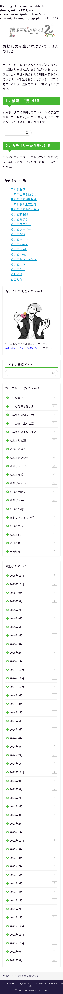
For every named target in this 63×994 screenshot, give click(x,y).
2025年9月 (33, 593)
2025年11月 (33, 575)
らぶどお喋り (19, 219)
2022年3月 (33, 900)
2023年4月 (33, 806)
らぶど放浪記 (19, 214)
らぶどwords (19, 239)
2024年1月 (33, 763)
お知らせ (16, 274)
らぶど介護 (18, 234)
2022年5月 (33, 883)
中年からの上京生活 (24, 204)
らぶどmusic (19, 244)
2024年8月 (33, 704)
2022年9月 (33, 849)
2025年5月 (33, 627)
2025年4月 (33, 635)
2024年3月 (33, 746)
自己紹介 (16, 279)
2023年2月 (33, 823)
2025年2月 (33, 653)
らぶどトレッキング (24, 259)
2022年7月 (33, 866)
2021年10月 (33, 943)
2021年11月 (33, 934)
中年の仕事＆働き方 (24, 194)
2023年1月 (33, 832)
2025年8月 (33, 601)
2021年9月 (33, 951)
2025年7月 (33, 610)
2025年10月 (33, 584)
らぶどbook (19, 249)
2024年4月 (33, 738)
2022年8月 (33, 858)
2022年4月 (33, 892)
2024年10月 (33, 687)
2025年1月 (33, 661)
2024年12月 (33, 670)
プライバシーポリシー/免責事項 (16, 983)
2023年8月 (33, 789)
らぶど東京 (18, 264)
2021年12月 (33, 926)
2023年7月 (33, 798)
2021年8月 (33, 960)
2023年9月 (33, 781)
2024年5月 (33, 729)
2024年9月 (33, 695)
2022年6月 (33, 875)
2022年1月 (33, 917)
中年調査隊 (18, 189)
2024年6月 (33, 721)
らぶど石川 (18, 269)
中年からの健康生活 (24, 199)
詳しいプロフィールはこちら (22, 348)
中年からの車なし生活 (25, 209)
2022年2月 (33, 909)
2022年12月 (33, 840)
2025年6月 (33, 618)
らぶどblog (18, 254)
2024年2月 (33, 755)
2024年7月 (33, 712)
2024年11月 (33, 678)
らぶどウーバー (21, 229)
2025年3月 (33, 644)
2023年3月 (33, 815)
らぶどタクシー (21, 224)
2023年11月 (33, 772)
